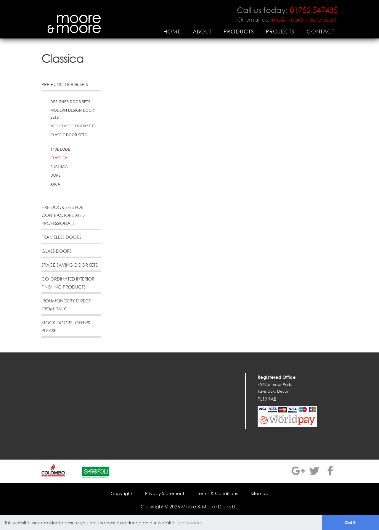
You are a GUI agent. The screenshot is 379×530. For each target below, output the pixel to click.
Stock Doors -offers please (65, 327)
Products (239, 31)
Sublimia (59, 166)
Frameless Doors (61, 237)
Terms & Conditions (217, 493)
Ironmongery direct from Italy (66, 305)
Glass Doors (56, 251)
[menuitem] (172, 31)
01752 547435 (314, 10)
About (202, 31)
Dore (55, 175)
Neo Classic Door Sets (73, 125)
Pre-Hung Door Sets (64, 84)
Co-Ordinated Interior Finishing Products (67, 283)
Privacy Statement (164, 493)
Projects (280, 31)
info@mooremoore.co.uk (304, 19)
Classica (59, 157)
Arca (55, 184)
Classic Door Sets (68, 134)
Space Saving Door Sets (69, 265)
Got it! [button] (350, 522)
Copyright (121, 493)
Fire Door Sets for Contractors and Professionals (63, 215)
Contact (320, 31)
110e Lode (60, 149)
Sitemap (259, 493)
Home (172, 31)
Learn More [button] (190, 523)
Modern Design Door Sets (72, 113)
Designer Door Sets (70, 101)
